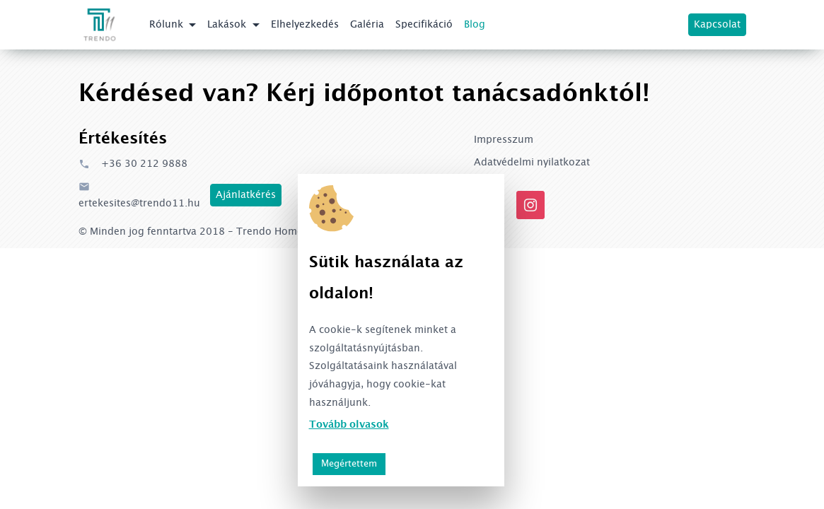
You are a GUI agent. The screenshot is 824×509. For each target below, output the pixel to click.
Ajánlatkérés (246, 195)
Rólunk (167, 25)
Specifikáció (424, 25)
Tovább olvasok (349, 425)
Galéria (367, 25)
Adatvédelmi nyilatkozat (532, 163)
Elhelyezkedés (305, 25)
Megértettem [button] (349, 463)
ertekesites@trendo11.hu (139, 194)
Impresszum (503, 140)
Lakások (228, 25)
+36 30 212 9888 (133, 164)
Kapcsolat (717, 25)
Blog (474, 25)
